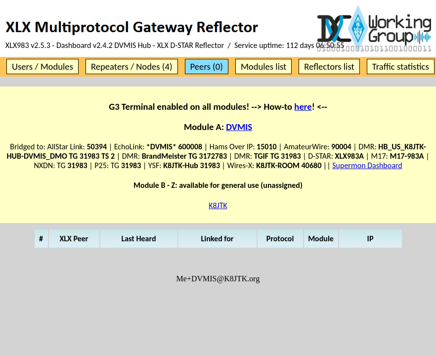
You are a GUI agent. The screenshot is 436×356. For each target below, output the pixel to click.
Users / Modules (42, 66)
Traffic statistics (400, 66)
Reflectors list (329, 66)
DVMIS (239, 127)
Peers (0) (206, 66)
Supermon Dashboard (367, 165)
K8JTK (218, 205)
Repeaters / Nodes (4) (132, 66)
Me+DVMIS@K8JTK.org (218, 278)
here (302, 106)
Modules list (263, 66)
